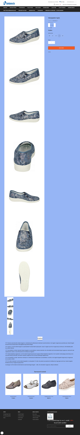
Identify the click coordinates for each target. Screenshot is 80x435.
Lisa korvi (61, 47)
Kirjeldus (40, 338)
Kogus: (49, 40)
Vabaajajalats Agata (11, 13)
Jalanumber (50, 33)
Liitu (69, 426)
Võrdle (49, 51)
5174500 (56, 1)
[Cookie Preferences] (2, 433)
